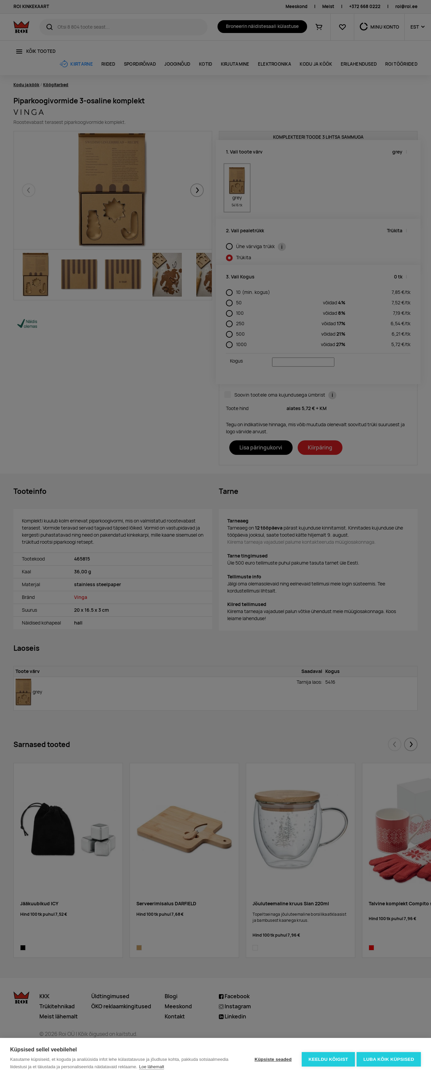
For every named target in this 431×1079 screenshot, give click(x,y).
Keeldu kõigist (327, 1058)
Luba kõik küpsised (388, 1058)
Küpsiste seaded (271, 1058)
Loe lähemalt (151, 1066)
